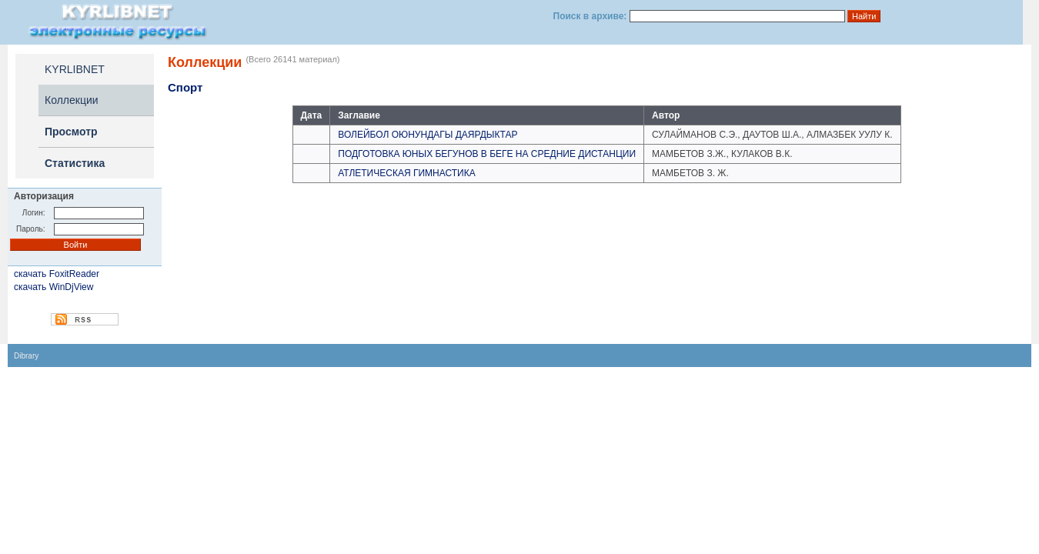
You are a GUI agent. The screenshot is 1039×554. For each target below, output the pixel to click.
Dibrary (26, 356)
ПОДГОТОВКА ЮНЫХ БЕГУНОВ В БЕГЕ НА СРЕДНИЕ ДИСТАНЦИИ (487, 154)
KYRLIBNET (75, 69)
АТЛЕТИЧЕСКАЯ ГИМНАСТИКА (406, 173)
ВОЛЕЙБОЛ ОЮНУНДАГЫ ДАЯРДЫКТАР (427, 134)
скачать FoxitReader (56, 274)
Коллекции (72, 100)
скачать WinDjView (53, 287)
